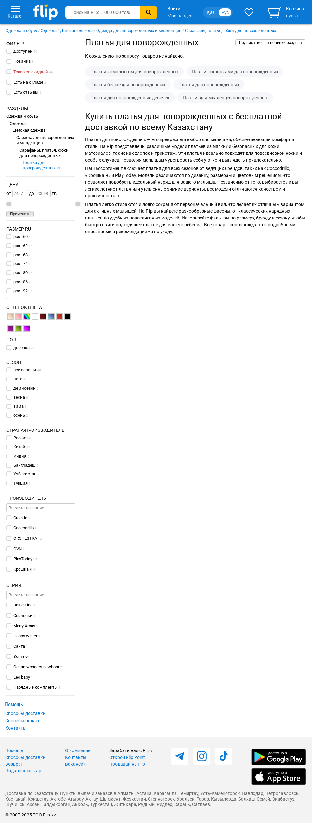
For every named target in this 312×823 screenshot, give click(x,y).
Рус (225, 12)
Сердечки (22, 615)
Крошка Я (22, 569)
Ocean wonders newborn (36, 666)
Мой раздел (179, 15)
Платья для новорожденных (41, 165)
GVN (17, 548)
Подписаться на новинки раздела (270, 42)
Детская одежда (76, 30)
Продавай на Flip (127, 764)
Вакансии (75, 764)
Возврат (14, 764)
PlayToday (22, 558)
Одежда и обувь (21, 30)
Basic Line (22, 605)
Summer (21, 656)
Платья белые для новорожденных (127, 84)
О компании (78, 750)
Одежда (49, 30)
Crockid (20, 517)
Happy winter (25, 635)
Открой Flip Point (127, 757)
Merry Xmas (24, 625)
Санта (19, 646)
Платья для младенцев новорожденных (225, 97)
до (40, 193)
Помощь (14, 750)
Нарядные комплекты (35, 687)
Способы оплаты (23, 720)
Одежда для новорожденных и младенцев (138, 30)
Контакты (16, 728)
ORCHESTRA (25, 538)
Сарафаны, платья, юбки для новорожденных (230, 30)
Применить (20, 214)
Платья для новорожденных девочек (130, 97)
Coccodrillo (23, 527)
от (17, 193)
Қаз (211, 12)
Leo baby (21, 677)
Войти (173, 8)
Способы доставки (25, 713)
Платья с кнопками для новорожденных (235, 71)
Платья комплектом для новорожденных (134, 71)
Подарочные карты (26, 770)
